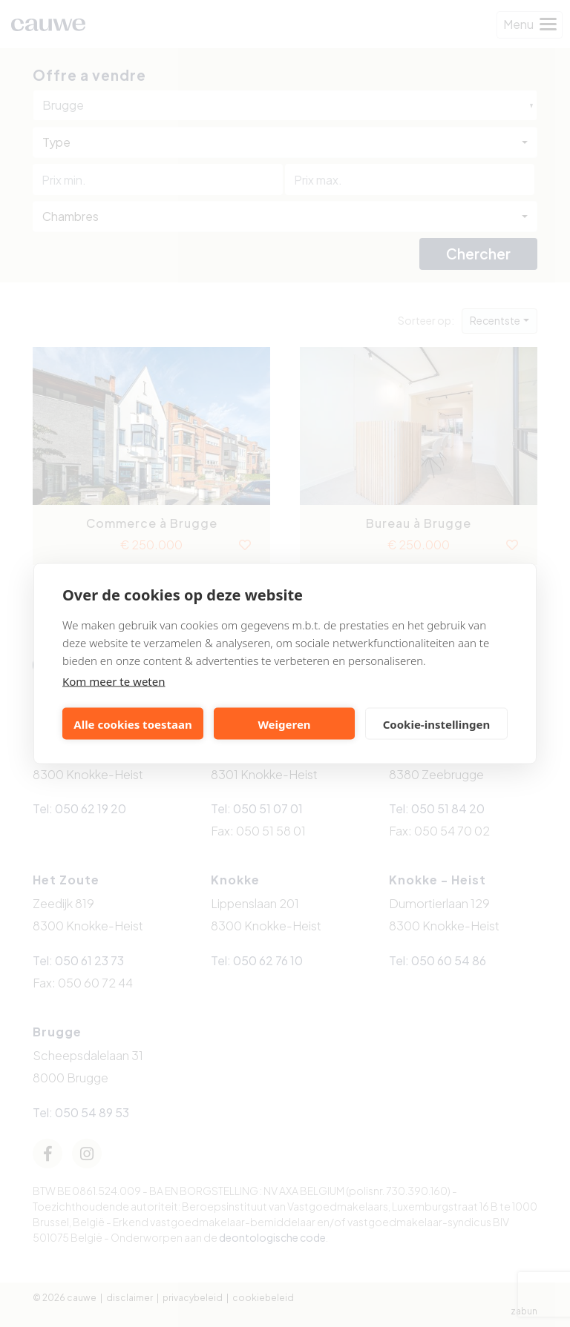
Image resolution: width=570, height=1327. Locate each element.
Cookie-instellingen (437, 723)
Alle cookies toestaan (132, 723)
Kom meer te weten (114, 681)
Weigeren (284, 723)
